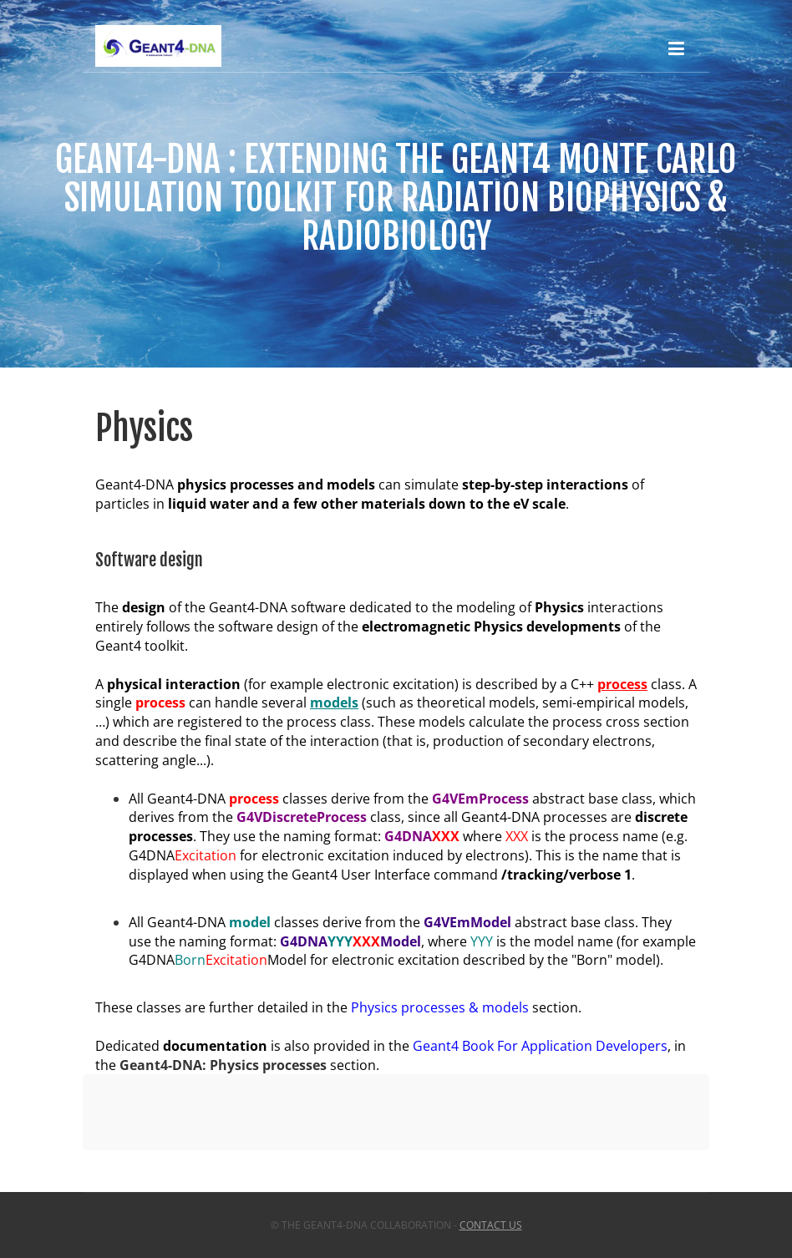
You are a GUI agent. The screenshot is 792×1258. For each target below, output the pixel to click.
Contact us (490, 1225)
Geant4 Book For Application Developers (540, 1046)
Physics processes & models (440, 1007)
